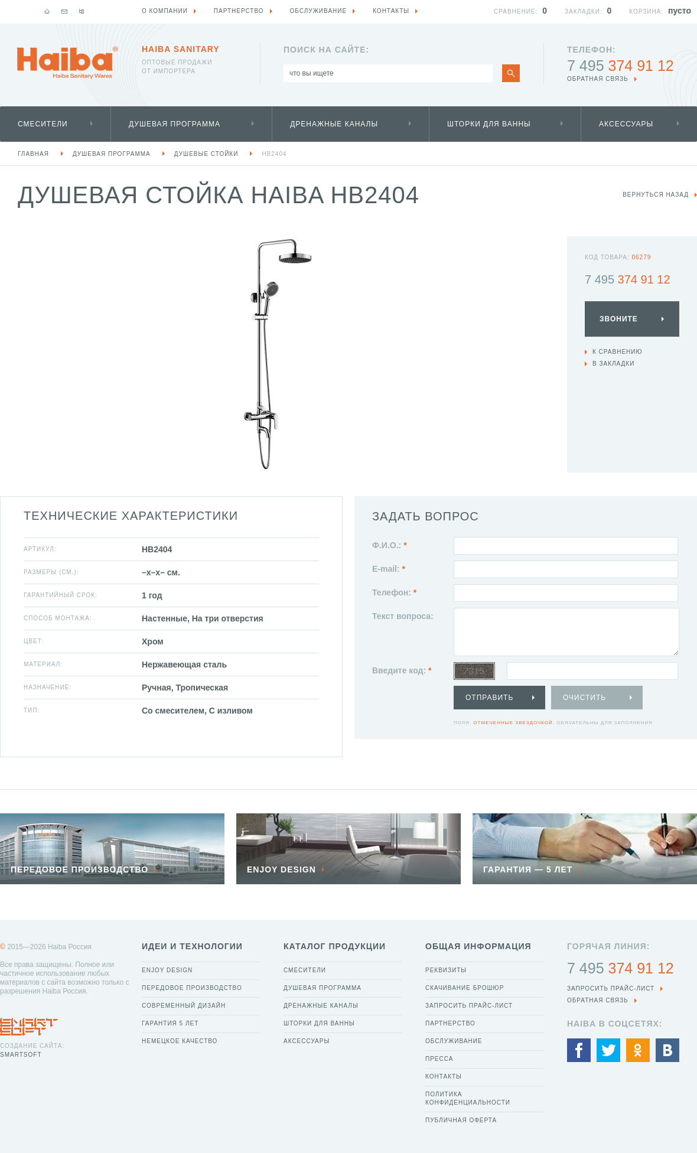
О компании (165, 11)
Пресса (439, 1059)
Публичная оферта (461, 1120)
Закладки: (583, 11)
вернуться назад (656, 194)
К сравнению (617, 351)
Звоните (619, 319)
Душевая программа (174, 124)
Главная (33, 154)
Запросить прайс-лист (469, 1005)
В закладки (613, 363)
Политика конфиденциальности (467, 1098)
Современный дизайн (184, 1005)
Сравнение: (516, 11)
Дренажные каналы (334, 124)
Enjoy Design (167, 970)
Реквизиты (446, 970)
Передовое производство (192, 988)
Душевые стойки (206, 154)
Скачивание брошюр (464, 988)
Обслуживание (454, 1041)
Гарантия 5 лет (170, 1023)
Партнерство (450, 1023)
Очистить (584, 697)
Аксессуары (626, 124)
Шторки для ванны (489, 124)
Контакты (443, 1076)
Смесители (43, 124)
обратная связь (597, 79)
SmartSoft (20, 1054)
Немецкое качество (179, 1041)
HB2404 (274, 154)
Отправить (489, 697)
